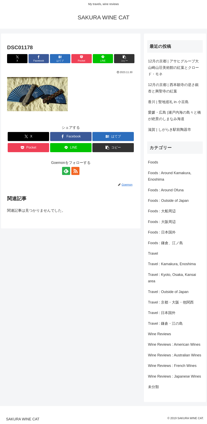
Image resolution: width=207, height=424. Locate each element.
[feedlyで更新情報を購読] (66, 171)
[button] (124, 58)
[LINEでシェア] (103, 58)
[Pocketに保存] (81, 58)
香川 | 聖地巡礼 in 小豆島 (168, 102)
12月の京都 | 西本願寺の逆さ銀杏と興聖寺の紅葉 (173, 88)
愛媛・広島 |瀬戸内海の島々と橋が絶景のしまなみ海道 (174, 115)
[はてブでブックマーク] (60, 58)
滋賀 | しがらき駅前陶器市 (169, 130)
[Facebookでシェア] (39, 58)
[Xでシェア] (17, 58)
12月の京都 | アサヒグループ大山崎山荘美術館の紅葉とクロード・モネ (173, 67)
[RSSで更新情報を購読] (75, 171)
